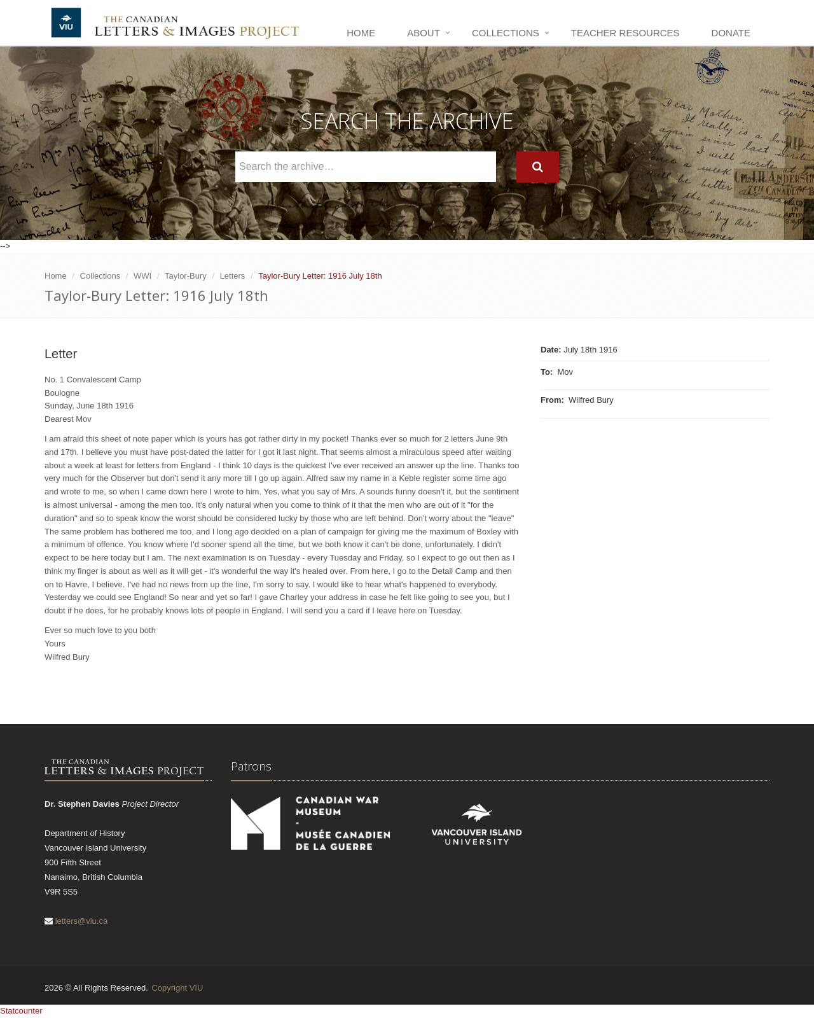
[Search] (537, 167)
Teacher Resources (625, 32)
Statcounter (21, 1010)
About (423, 32)
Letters (232, 276)
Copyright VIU (177, 988)
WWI (142, 276)
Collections (505, 32)
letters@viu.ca (81, 921)
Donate (731, 32)
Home (361, 32)
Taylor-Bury (186, 276)
